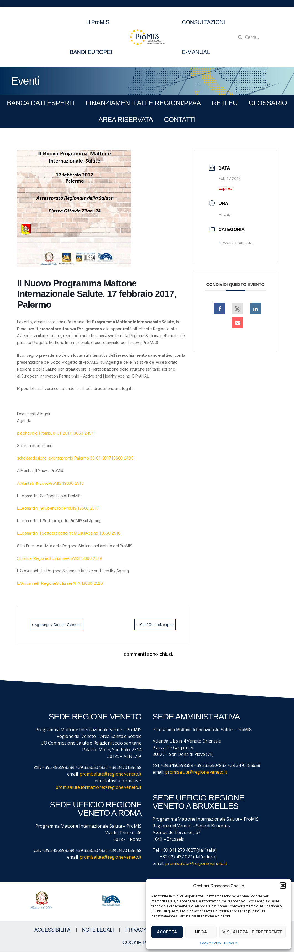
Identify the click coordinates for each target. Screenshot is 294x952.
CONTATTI (179, 119)
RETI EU (225, 103)
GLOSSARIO (268, 103)
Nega (201, 932)
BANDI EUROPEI (91, 52)
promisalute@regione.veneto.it (110, 774)
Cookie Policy (211, 943)
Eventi (25, 81)
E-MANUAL (196, 52)
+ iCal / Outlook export (146, 624)
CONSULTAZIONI (203, 22)
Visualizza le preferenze (252, 932)
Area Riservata (125, 119)
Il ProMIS (99, 22)
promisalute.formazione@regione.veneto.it (98, 787)
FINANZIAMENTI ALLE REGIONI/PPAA (143, 103)
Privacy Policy (145, 930)
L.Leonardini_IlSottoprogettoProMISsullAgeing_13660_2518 (68, 533)
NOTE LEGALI (98, 930)
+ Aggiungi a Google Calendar (66, 624)
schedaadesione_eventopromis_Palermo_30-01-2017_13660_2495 (75, 458)
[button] (283, 885)
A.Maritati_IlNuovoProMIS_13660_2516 (50, 483)
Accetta (167, 932)
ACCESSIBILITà (52, 930)
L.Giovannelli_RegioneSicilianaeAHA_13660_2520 (60, 583)
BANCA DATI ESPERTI (41, 103)
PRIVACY (230, 943)
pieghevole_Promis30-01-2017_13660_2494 (55, 433)
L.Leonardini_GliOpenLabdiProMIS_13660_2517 (58, 508)
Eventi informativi (236, 242)
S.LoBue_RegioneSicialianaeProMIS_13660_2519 (59, 558)
